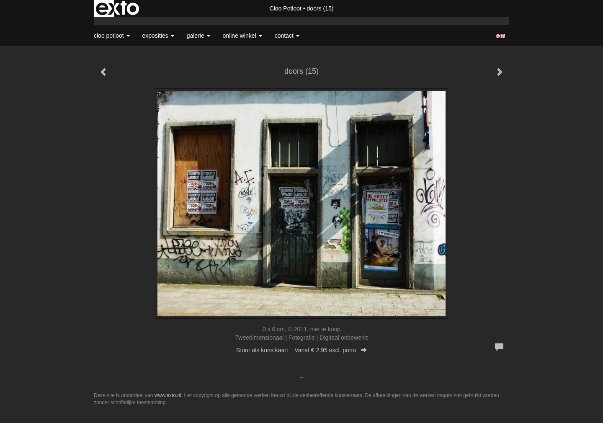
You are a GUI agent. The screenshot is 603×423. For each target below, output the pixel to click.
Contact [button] (287, 35)
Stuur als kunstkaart (301, 350)
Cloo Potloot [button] (112, 35)
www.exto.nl (168, 395)
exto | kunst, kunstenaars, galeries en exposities (117, 8)
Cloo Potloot (286, 8)
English (500, 36)
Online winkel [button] (242, 35)
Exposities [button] (158, 35)
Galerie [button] (198, 35)
